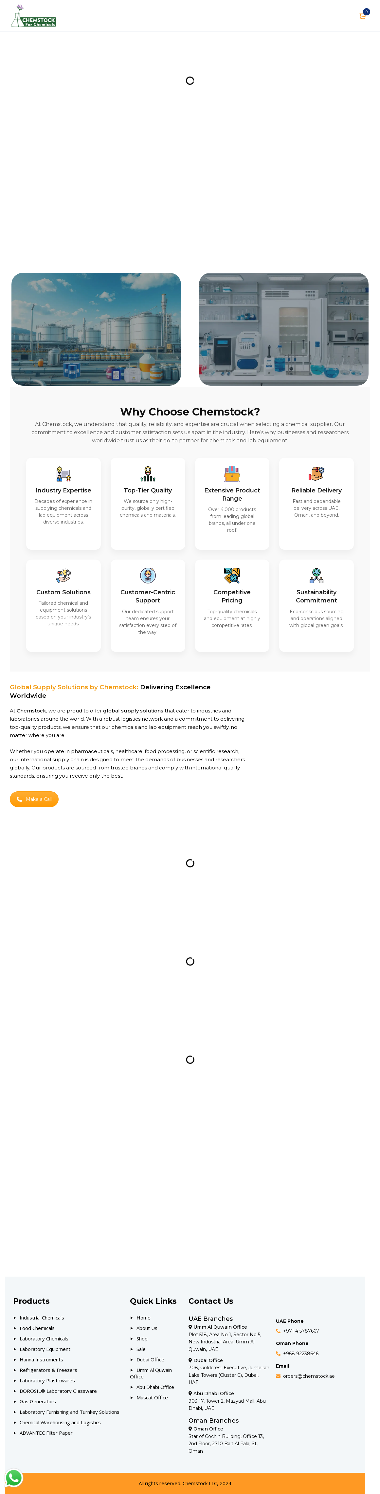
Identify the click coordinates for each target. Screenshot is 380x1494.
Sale (141, 1349)
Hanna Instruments (41, 1359)
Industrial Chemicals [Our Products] (42, 1317)
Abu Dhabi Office (155, 1387)
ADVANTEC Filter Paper (46, 1432)
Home (143, 1317)
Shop (142, 1338)
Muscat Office (152, 1397)
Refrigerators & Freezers (48, 1370)
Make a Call (34, 799)
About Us (146, 1328)
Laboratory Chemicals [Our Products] (44, 1338)
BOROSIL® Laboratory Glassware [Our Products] (58, 1391)
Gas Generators (38, 1401)
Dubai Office (150, 1359)
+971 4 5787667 (301, 1331)
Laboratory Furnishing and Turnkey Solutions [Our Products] (69, 1412)
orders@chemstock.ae (309, 1376)
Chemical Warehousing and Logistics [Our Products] (60, 1422)
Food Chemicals (37, 1328)
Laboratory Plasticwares (47, 1380)
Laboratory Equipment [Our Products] (45, 1349)
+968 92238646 (300, 1353)
